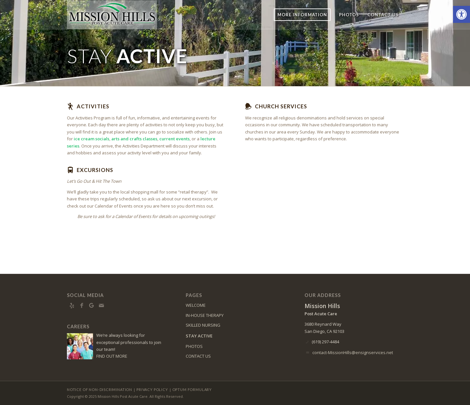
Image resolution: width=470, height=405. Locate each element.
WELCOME (196, 305)
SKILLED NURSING (203, 325)
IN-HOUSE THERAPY (205, 315)
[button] (461, 14)
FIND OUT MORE (111, 356)
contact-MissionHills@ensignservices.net (352, 352)
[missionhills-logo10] (112, 14)
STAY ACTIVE (199, 336)
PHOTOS (194, 346)
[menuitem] (302, 14)
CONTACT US (198, 356)
